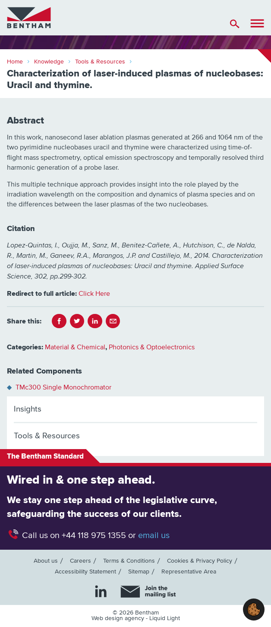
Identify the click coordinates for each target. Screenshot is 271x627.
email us (154, 535)
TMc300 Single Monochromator (63, 387)
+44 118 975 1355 (94, 535)
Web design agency (118, 618)
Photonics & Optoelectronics (152, 347)
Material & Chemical (75, 347)
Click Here (94, 293)
